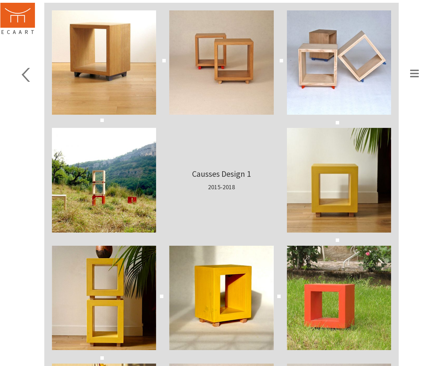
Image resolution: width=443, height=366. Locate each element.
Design (25, 74)
